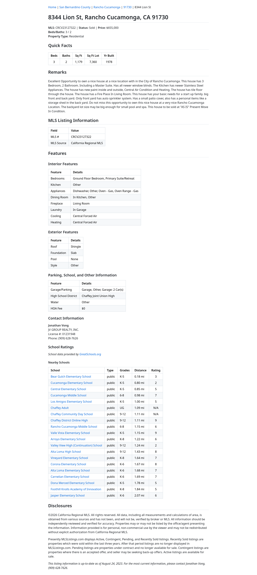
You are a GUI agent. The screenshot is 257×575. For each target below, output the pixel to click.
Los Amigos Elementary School (71, 402)
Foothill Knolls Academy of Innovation (76, 489)
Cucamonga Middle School (68, 395)
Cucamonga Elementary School (71, 383)
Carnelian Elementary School (70, 477)
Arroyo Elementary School (68, 439)
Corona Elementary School (68, 464)
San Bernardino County (74, 7)
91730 (127, 7)
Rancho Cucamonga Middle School (74, 427)
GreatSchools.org (90, 354)
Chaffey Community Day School (72, 414)
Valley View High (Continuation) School (76, 445)
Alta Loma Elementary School (70, 470)
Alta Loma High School (66, 452)
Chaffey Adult (60, 408)
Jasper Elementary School (68, 495)
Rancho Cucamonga (107, 7)
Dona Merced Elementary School (72, 483)
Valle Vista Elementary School (70, 433)
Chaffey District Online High (69, 420)
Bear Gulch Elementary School (71, 377)
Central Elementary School (68, 389)
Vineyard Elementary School (69, 458)
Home (52, 7)
